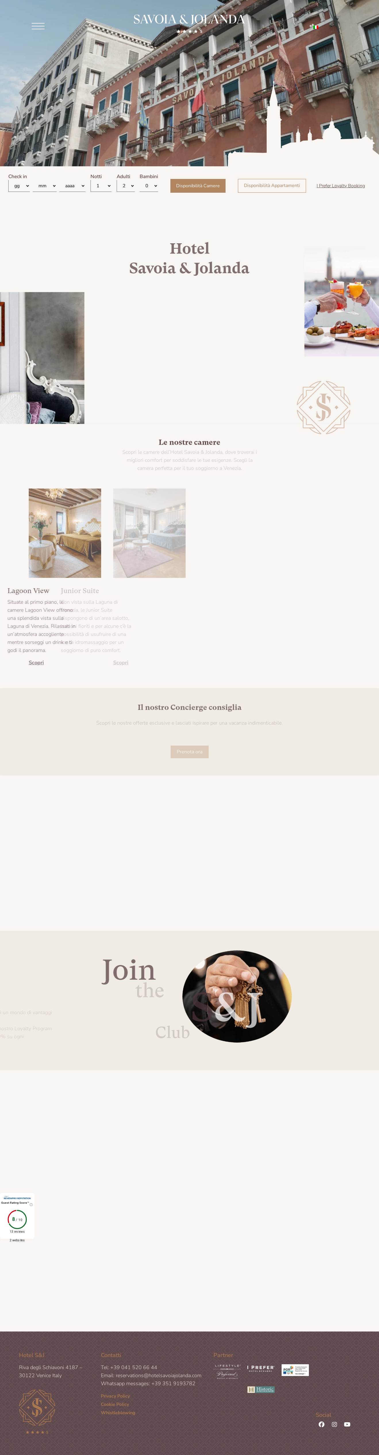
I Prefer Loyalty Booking (341, 187)
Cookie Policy (115, 1406)
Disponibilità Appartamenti (272, 187)
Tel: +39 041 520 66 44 (129, 1369)
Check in (17, 178)
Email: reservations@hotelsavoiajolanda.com (151, 1377)
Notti (96, 178)
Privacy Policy (115, 1398)
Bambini (149, 178)
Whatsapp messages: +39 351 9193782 (148, 1385)
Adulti (123, 178)
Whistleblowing (118, 1415)
